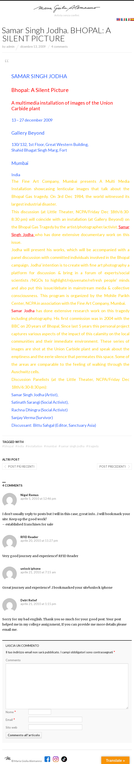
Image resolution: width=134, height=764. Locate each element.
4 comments (59, 46)
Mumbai (50, 446)
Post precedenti (112, 466)
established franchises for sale (29, 524)
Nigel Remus (29, 495)
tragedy (92, 446)
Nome (11, 712)
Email (10, 719)
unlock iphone (30, 568)
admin (10, 46)
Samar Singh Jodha (71, 446)
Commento (13, 660)
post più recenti (21, 466)
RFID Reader (29, 537)
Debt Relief (28, 600)
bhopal (8, 446)
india (19, 446)
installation (34, 446)
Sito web (11, 727)
